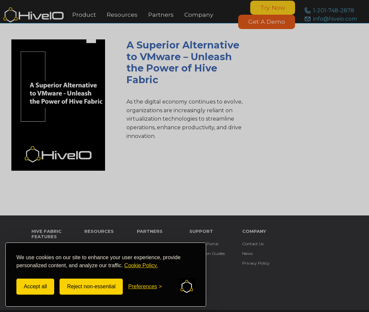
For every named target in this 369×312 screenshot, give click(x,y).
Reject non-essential (91, 286)
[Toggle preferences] (145, 287)
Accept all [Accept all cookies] (35, 286)
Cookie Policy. (141, 265)
